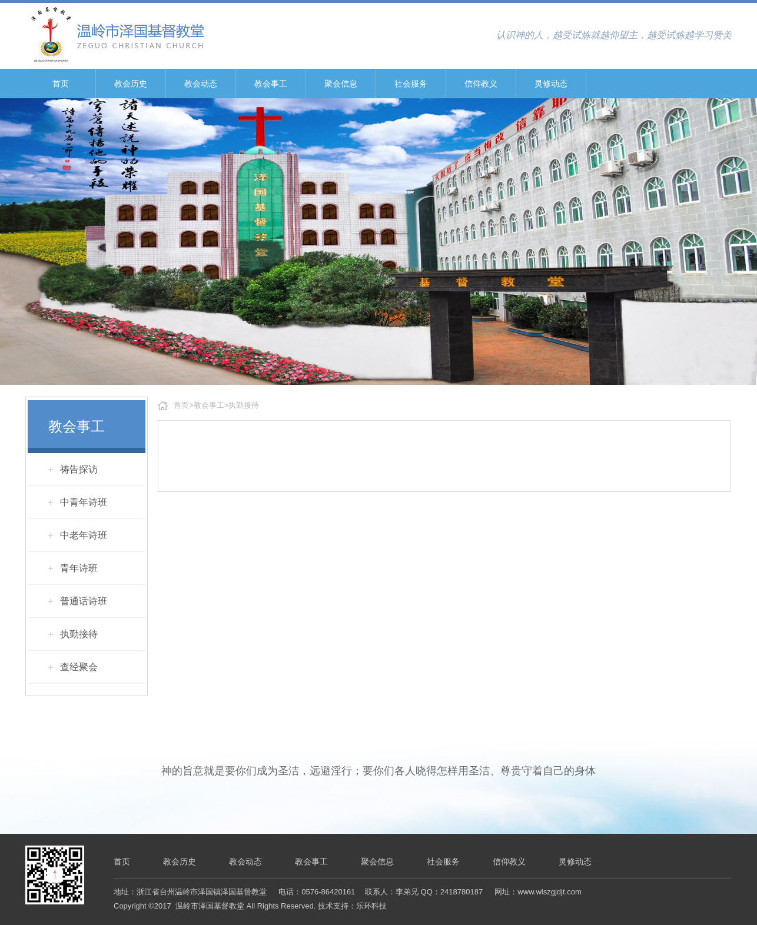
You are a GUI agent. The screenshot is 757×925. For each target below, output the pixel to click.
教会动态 (200, 83)
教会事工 (270, 83)
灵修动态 (550, 83)
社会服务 (410, 83)
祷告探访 (79, 469)
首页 (60, 83)
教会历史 (130, 83)
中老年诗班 (83, 535)
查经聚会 (79, 667)
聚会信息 (340, 83)
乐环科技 (371, 905)
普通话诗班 (83, 601)
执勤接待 (79, 634)
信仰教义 (480, 83)
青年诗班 (79, 568)
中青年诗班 (83, 502)
